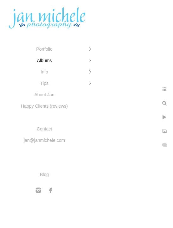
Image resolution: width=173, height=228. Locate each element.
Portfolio (44, 49)
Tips (44, 83)
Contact (44, 128)
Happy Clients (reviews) (44, 106)
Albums (44, 60)
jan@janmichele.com (44, 140)
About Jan (44, 94)
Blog (44, 174)
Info (44, 71)
